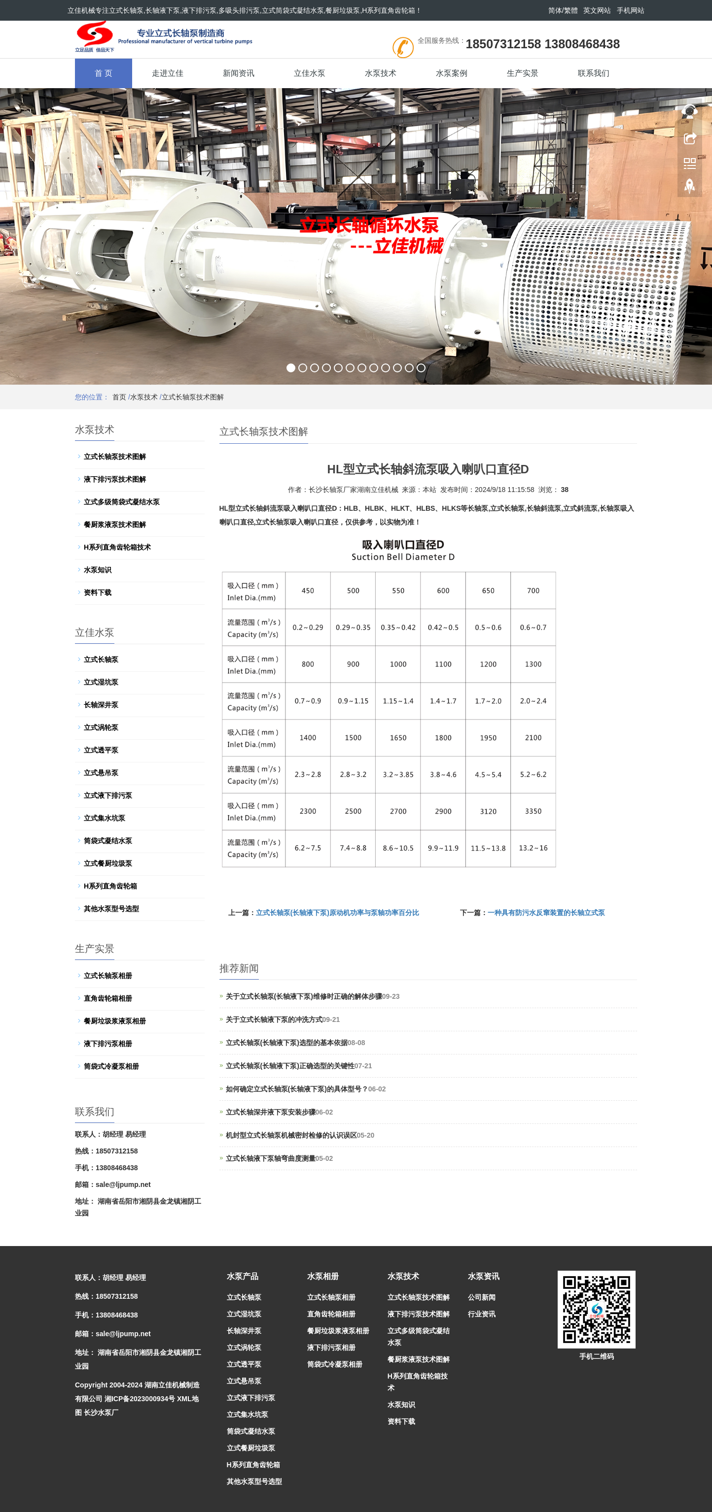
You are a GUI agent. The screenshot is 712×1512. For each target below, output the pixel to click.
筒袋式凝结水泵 (108, 841)
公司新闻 (482, 1297)
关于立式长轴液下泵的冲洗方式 (274, 1019)
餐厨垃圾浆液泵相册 (115, 1021)
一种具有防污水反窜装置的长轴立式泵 (546, 913)
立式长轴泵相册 (108, 976)
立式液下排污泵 (108, 795)
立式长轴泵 (101, 659)
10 (397, 367)
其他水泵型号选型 (111, 909)
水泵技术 (380, 73)
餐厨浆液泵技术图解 (115, 524)
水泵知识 (97, 570)
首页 (119, 397)
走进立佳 (167, 73)
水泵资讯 (483, 1276)
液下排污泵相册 (108, 1044)
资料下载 (97, 592)
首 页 (103, 73)
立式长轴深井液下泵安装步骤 (271, 1112)
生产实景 (522, 73)
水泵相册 (323, 1276)
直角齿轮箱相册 (108, 998)
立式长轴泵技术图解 (193, 397)
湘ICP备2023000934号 (140, 1399)
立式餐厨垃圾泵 (108, 863)
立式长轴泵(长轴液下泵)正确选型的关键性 (290, 1066)
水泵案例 (451, 73)
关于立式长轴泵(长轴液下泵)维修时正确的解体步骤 (304, 996)
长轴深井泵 (101, 705)
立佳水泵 (309, 73)
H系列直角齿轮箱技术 (117, 547)
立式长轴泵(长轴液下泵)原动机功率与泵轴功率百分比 (337, 913)
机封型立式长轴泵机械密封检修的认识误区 (291, 1135)
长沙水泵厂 (101, 1412)
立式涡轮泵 (101, 727)
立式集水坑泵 (104, 818)
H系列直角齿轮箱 (110, 886)
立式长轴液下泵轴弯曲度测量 (271, 1158)
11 (409, 367)
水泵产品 (242, 1276)
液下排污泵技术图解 (115, 479)
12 (421, 367)
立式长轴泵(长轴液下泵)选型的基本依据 (287, 1043)
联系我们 (593, 73)
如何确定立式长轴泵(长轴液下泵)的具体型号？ (297, 1089)
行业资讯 (482, 1314)
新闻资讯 (238, 73)
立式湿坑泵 (101, 682)
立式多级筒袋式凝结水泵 (122, 502)
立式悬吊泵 (101, 773)
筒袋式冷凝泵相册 (111, 1066)
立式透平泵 (101, 750)
